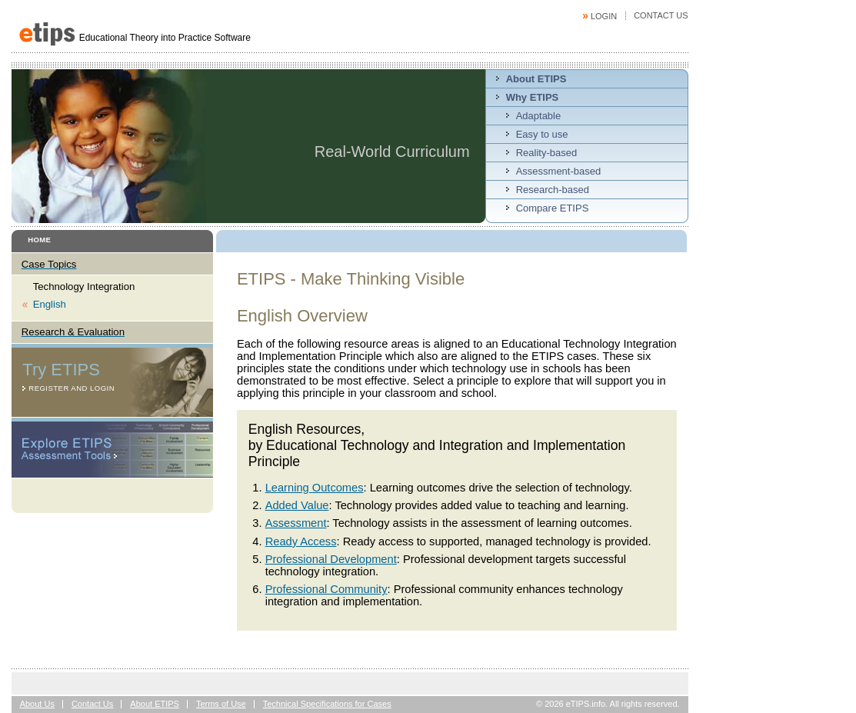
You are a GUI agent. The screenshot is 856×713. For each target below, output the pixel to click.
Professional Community (326, 589)
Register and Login (71, 388)
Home (39, 239)
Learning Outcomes (314, 487)
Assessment (296, 523)
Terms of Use (221, 703)
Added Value (297, 505)
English (49, 304)
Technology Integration (84, 286)
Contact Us (661, 15)
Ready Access (301, 541)
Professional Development (331, 559)
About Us (37, 703)
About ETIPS (154, 703)
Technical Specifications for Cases (327, 703)
